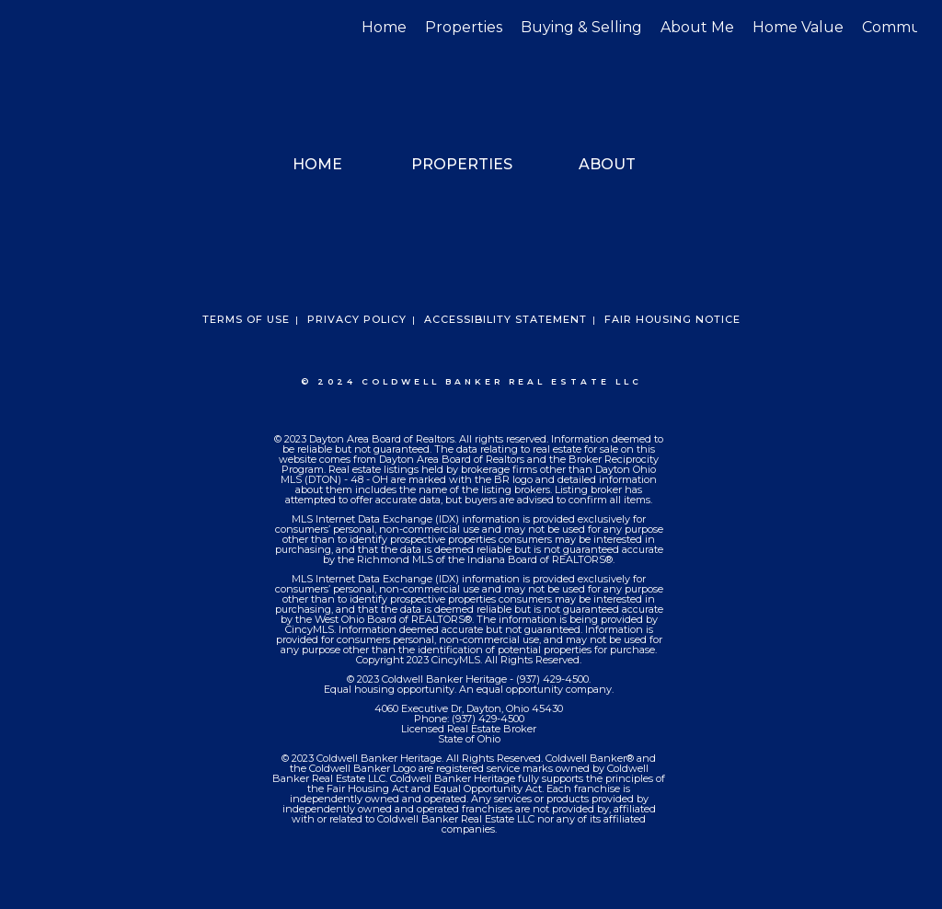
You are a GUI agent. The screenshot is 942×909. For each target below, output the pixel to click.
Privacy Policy (357, 319)
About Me (697, 27)
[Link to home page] (34, 27)
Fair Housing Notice (672, 319)
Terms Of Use (246, 319)
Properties (463, 27)
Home (384, 27)
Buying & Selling (581, 27)
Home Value (798, 27)
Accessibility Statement (505, 319)
